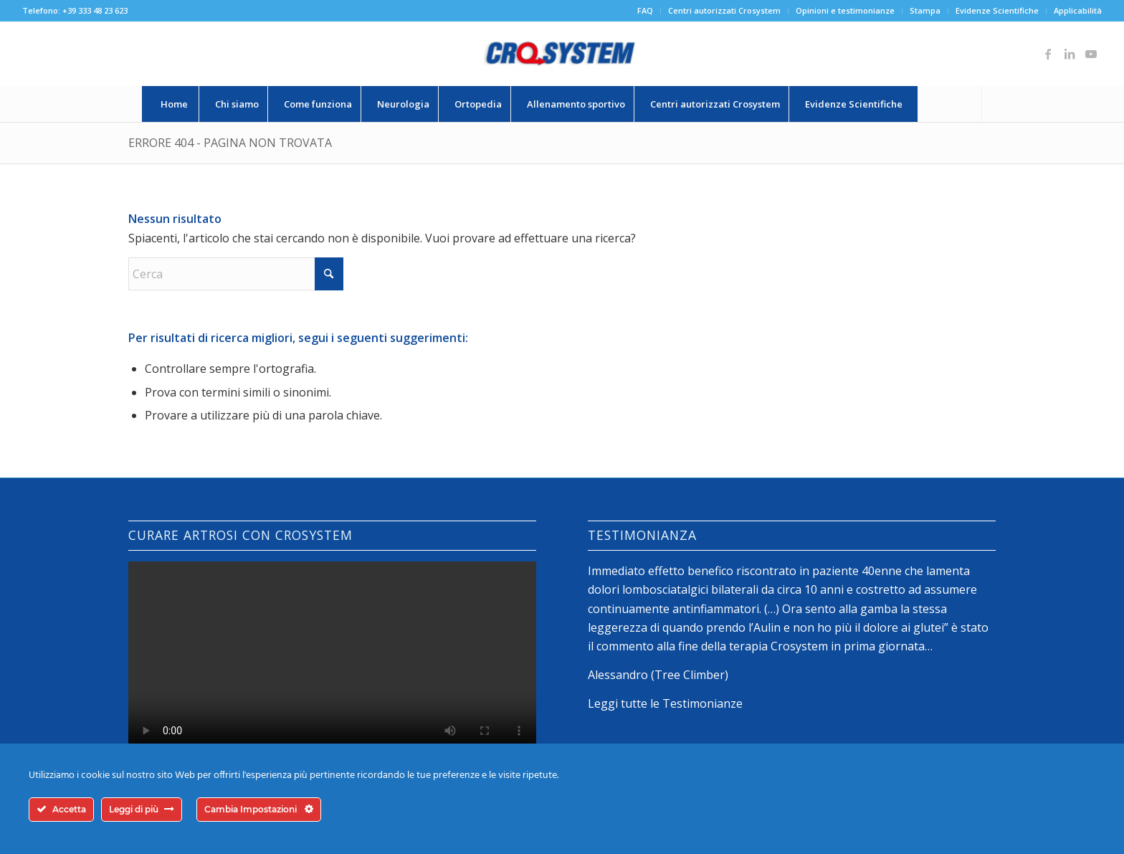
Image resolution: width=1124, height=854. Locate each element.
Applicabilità (1078, 10)
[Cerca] (950, 104)
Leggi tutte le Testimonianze (665, 703)
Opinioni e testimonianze (845, 10)
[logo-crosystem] (562, 54)
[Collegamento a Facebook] (1048, 54)
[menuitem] (645, 10)
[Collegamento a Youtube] (1091, 54)
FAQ (645, 10)
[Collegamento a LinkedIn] (1069, 54)
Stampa (925, 10)
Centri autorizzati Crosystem (724, 10)
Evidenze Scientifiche (997, 10)
